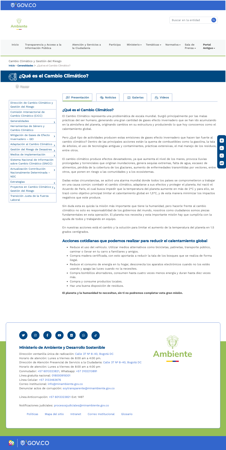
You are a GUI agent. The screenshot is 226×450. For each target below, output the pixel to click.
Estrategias (17, 181)
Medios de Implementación (27, 154)
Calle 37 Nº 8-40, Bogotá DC (94, 354)
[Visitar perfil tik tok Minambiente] (95, 334)
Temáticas (152, 44)
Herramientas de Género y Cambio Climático (27, 128)
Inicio (15, 44)
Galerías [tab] (135, 97)
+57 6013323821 (48, 371)
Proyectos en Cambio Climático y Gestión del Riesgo (31, 188)
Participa (115, 44)
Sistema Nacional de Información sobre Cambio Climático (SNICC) (31, 161)
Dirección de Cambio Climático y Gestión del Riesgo (31, 104)
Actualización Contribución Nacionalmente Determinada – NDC (30, 172)
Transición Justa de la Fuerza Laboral (29, 197)
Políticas (32, 414)
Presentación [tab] (77, 97)
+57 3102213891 (86, 371)
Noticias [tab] (108, 97)
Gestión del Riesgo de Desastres (31, 149)
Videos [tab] (161, 97)
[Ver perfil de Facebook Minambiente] (47, 335)
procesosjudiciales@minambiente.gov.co (81, 405)
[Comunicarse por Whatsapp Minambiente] (83, 335)
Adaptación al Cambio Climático (31, 144)
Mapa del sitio (54, 414)
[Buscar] (194, 20)
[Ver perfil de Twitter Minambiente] (23, 335)
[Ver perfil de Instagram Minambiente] (35, 335)
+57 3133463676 (50, 380)
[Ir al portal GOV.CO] (24, 5)
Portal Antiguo (208, 46)
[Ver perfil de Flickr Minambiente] (71, 335)
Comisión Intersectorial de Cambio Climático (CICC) (27, 113)
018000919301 (61, 375)
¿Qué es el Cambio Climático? (53, 65)
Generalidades (25, 65)
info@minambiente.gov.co (65, 384)
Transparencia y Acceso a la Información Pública (43, 46)
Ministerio (133, 44)
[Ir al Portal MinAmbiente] (19, 23)
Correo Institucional (101, 414)
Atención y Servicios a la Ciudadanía (86, 46)
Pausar (16, 85)
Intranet (75, 414)
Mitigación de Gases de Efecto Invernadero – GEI (30, 137)
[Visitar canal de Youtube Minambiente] (59, 335)
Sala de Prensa (189, 46)
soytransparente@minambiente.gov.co (89, 388)
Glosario (126, 414)
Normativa (172, 44)
